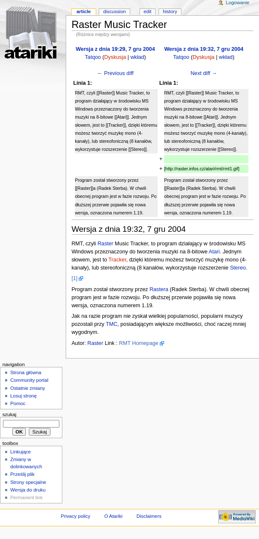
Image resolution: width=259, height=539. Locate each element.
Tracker (117, 260)
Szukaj (10, 414)
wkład (137, 57)
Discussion (114, 11)
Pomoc (17, 403)
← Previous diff (115, 73)
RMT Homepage (139, 343)
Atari (214, 252)
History (170, 11)
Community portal (29, 380)
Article (83, 11)
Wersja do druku (27, 489)
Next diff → (203, 73)
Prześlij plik (22, 474)
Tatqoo (93, 57)
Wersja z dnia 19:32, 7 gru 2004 (203, 49)
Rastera (159, 289)
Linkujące (20, 451)
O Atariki (113, 516)
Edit (147, 11)
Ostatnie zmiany (27, 388)
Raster (105, 244)
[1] (75, 278)
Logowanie (237, 2)
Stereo (237, 268)
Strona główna (25, 372)
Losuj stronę (23, 395)
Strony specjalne (28, 482)
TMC (111, 324)
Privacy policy (75, 516)
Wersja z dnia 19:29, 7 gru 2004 (115, 49)
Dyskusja (115, 57)
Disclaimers (149, 516)
